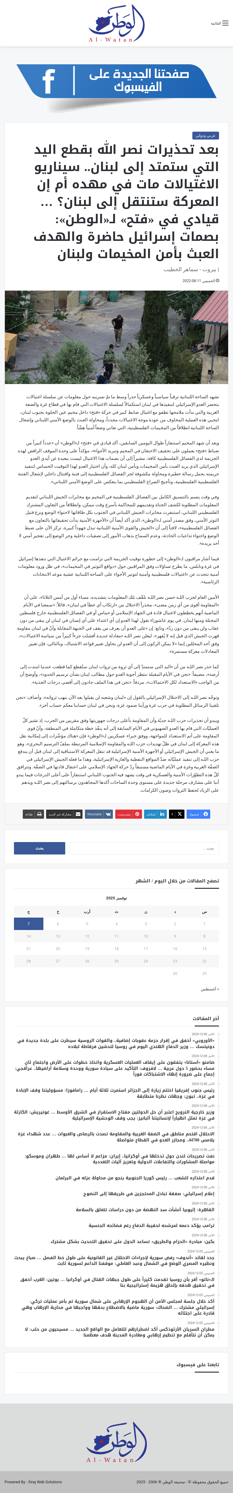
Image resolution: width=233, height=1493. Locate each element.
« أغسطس (210, 989)
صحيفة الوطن (173, 1482)
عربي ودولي (206, 135)
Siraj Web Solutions (45, 1482)
